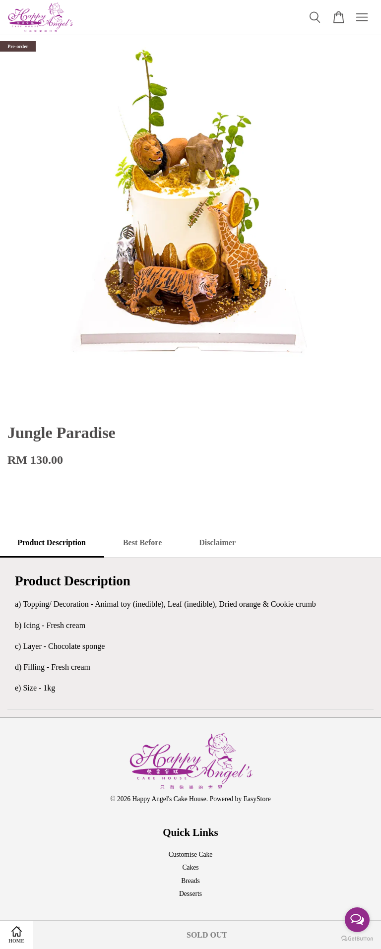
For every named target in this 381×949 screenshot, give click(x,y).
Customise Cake (191, 854)
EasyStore (257, 799)
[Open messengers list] (357, 919)
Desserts (190, 893)
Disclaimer (217, 542)
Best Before (142, 542)
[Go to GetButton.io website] (357, 939)
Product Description (51, 542)
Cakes (190, 867)
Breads (190, 881)
